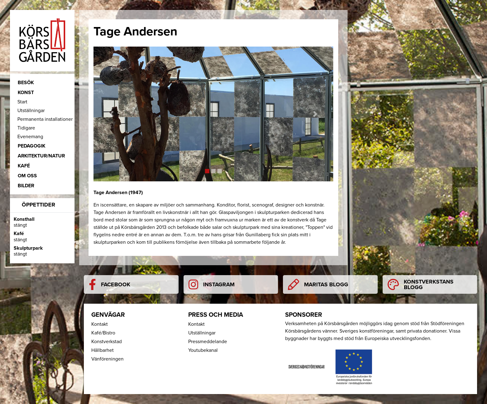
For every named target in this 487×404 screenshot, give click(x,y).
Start (22, 102)
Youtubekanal (203, 350)
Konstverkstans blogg (420, 284)
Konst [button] (26, 92)
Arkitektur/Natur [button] (41, 156)
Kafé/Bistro (103, 333)
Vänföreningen (107, 359)
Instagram (212, 284)
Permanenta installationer (45, 119)
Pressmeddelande (207, 341)
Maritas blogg (318, 284)
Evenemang (30, 137)
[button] (111, 114)
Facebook (109, 284)
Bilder (26, 186)
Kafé (24, 166)
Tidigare (26, 128)
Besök (26, 82)
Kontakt (99, 324)
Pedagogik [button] (31, 146)
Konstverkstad (106, 341)
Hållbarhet (102, 350)
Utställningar (31, 110)
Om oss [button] (27, 176)
